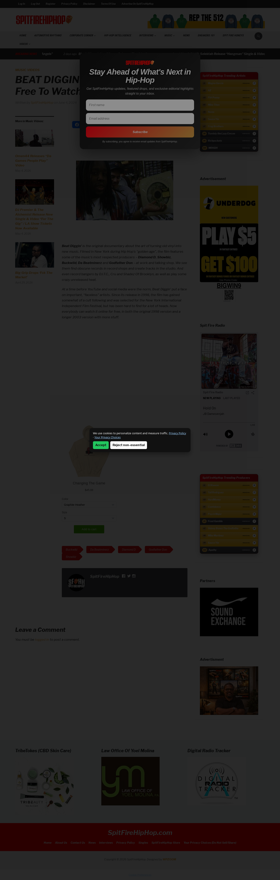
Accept (100, 445)
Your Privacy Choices (107, 437)
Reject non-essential (129, 445)
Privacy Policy (177, 433)
